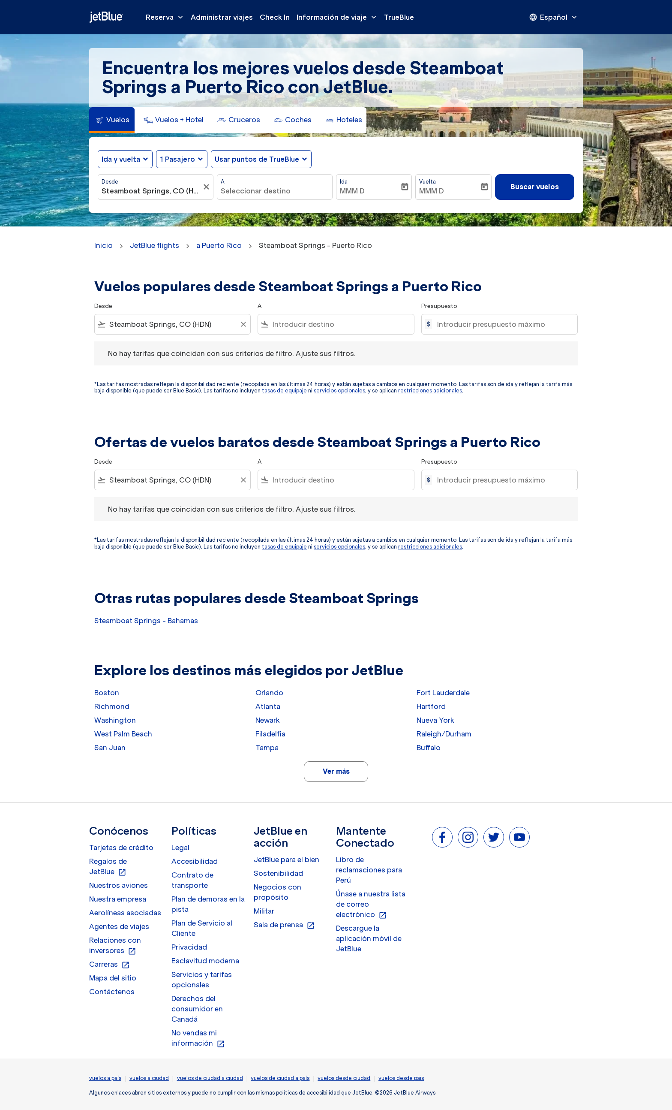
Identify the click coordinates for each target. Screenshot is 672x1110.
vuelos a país (105, 1078)
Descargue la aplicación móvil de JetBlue (369, 938)
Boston (106, 692)
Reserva (166, 17)
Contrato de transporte (192, 880)
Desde (110, 181)
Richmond (111, 706)
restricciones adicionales (430, 390)
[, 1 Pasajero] (177, 159)
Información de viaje (339, 17)
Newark (267, 720)
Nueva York (435, 720)
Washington (115, 720)
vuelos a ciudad (149, 1078)
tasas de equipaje (284, 390)
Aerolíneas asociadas (125, 912)
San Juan (110, 747)
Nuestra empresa (117, 899)
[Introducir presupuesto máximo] (503, 324)
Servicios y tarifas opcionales (201, 979)
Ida (344, 181)
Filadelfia (270, 734)
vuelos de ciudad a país (280, 1078)
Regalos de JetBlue (108, 867)
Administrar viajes (222, 17)
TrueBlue (399, 17)
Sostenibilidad (278, 873)
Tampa (267, 747)
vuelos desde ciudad (344, 1078)
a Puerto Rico (219, 245)
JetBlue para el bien (286, 859)
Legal (180, 847)
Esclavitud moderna (205, 960)
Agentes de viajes (119, 926)
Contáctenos (112, 991)
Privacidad (189, 947)
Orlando (269, 692)
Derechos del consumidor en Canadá (197, 1008)
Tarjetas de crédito (121, 847)
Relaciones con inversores (115, 946)
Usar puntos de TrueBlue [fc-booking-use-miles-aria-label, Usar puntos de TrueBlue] (257, 159)
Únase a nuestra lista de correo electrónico (370, 905)
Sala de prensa (284, 925)
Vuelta (427, 181)
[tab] (112, 120)
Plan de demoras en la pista (208, 904)
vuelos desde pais (401, 1078)
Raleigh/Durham (444, 734)
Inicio (103, 245)
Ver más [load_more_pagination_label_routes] (336, 771)
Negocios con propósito (277, 892)
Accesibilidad (194, 861)
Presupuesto (439, 306)
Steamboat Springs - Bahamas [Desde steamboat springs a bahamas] (146, 620)
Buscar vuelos (534, 186)
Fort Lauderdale (443, 692)
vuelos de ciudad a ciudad (210, 1078)
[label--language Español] (553, 17)
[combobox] (151, 191)
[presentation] (553, 17)
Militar (264, 911)
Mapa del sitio (112, 978)
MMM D (352, 191)
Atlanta (267, 706)
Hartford (431, 706)
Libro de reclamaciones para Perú (369, 869)
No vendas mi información (198, 1038)
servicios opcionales (339, 390)
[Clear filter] (243, 324)
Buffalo (429, 747)
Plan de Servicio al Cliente (201, 928)
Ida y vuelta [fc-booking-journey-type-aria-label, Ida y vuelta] (121, 159)
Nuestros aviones (118, 885)
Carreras (109, 964)
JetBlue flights (154, 245)
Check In (275, 17)
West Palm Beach (123, 734)
